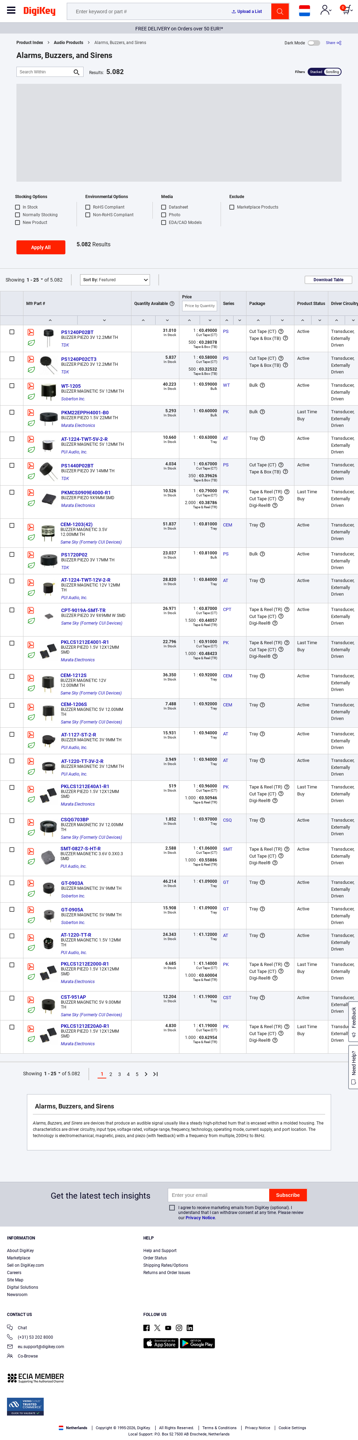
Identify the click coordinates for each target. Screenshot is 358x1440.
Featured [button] (99, 279)
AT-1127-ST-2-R (78, 734)
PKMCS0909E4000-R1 (86, 492)
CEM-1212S (73, 675)
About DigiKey (20, 1250)
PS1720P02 (74, 555)
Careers (14, 1272)
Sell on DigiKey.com (25, 1265)
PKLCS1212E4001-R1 (85, 642)
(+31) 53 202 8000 (30, 1337)
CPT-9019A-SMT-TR (83, 610)
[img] (39, 12)
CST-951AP (73, 997)
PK (226, 411)
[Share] (334, 42)
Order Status (155, 1258)
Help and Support (160, 1250)
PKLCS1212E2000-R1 (85, 964)
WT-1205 (71, 386)
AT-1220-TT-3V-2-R (82, 761)
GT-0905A (72, 909)
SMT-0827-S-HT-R (80, 848)
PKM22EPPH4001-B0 (85, 412)
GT (226, 882)
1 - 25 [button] (33, 280)
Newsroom (17, 1294)
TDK (65, 345)
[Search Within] (44, 72)
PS (226, 331)
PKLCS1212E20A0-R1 (85, 1026)
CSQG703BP (75, 819)
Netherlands (73, 1428)
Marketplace (18, 1258)
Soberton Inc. (73, 399)
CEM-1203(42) (76, 524)
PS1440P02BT (77, 465)
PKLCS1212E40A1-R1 (85, 786)
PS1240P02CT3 (78, 359)
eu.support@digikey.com (35, 1347)
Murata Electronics (78, 425)
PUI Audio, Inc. (74, 452)
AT (225, 438)
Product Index (29, 42)
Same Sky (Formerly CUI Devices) (91, 542)
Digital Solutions (22, 1287)
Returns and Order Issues (166, 1272)
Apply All (41, 247)
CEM (227, 525)
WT (226, 385)
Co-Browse (22, 1356)
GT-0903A (72, 883)
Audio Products (68, 42)
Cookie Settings (292, 1428)
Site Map (15, 1280)
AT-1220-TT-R (76, 935)
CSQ (227, 820)
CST (227, 997)
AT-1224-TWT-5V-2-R (84, 439)
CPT (227, 609)
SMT (227, 849)
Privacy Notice (200, 1217)
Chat (17, 1328)
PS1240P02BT (77, 332)
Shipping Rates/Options (165, 1265)
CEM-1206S (74, 704)
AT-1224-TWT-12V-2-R (85, 580)
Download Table (328, 279)
